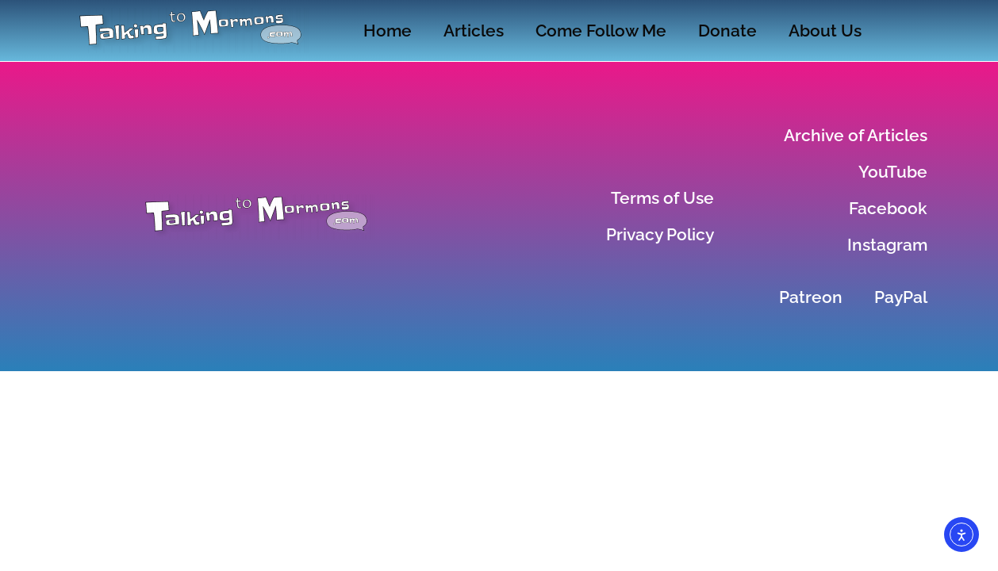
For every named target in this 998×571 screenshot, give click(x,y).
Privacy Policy (660, 234)
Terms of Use (662, 198)
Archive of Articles (855, 135)
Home (387, 30)
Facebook (888, 208)
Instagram (887, 245)
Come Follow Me (600, 30)
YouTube (892, 172)
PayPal (900, 297)
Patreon (811, 297)
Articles (473, 30)
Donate (727, 30)
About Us (825, 30)
